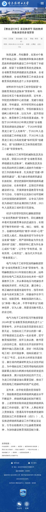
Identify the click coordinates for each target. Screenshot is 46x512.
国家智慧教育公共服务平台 (10, 455)
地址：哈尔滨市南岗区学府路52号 (24, 467)
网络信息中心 (20, 483)
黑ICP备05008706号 (27, 475)
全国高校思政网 (24, 452)
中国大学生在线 (32, 449)
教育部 (20, 446)
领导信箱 (15, 463)
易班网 (15, 452)
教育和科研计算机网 (31, 446)
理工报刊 (32, 463)
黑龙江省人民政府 (7, 449)
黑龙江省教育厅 (20, 449)
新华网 (13, 446)
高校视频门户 (6, 452)
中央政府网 (5, 446)
